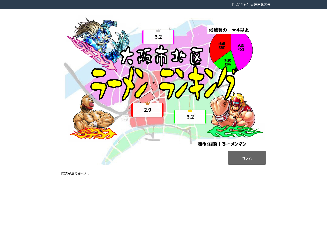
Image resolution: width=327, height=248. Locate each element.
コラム (247, 158)
